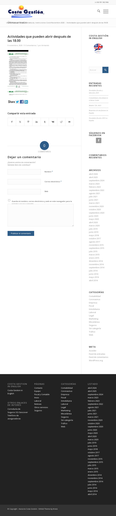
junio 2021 (93, 199)
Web (46, 191)
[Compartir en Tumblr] (45, 122)
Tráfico (92, 331)
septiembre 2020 (96, 212)
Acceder (92, 350)
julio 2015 (93, 251)
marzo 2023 (94, 183)
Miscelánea (94, 322)
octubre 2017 (95, 238)
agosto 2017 (94, 241)
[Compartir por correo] (69, 122)
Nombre (49, 171)
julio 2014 (93, 270)
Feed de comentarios (98, 357)
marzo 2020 (94, 225)
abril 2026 (93, 174)
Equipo (37, 391)
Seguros (93, 325)
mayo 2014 (94, 277)
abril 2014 (93, 280)
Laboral (92, 312)
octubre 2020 (95, 209)
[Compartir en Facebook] (12, 122)
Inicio (36, 397)
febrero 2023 (95, 187)
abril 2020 (93, 222)
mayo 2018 (94, 235)
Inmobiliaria (94, 309)
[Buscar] (97, 11)
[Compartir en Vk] (53, 122)
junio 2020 (93, 216)
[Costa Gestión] (26, 11)
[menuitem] (97, 11)
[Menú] (104, 11)
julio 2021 (93, 196)
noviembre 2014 (96, 264)
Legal (91, 315)
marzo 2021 (94, 203)
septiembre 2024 (96, 180)
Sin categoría (95, 328)
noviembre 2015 (96, 245)
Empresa (93, 302)
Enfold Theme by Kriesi (48, 509)
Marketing (93, 318)
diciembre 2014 (96, 261)
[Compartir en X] (20, 122)
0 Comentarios (30, 45)
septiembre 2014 (96, 267)
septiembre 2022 (96, 190)
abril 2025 (93, 177)
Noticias (38, 404)
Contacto (38, 388)
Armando (45, 45)
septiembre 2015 (96, 248)
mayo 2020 (94, 219)
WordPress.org (96, 360)
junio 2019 (93, 232)
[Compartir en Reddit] (61, 122)
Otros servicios (41, 407)
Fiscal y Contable (42, 394)
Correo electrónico (53, 181)
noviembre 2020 (96, 206)
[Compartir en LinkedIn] (36, 122)
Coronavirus (94, 299)
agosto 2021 (94, 193)
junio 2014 (93, 274)
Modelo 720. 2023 (95, 105)
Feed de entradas (97, 354)
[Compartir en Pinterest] (28, 122)
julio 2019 (93, 228)
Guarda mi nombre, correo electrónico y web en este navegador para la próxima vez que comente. (42, 202)
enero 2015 (94, 257)
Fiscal (91, 305)
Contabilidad (95, 296)
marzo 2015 (94, 254)
